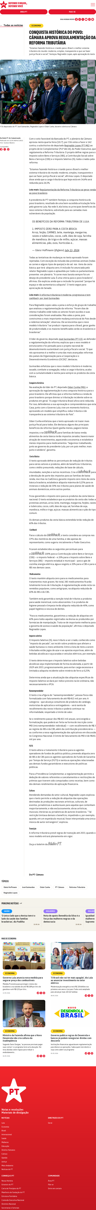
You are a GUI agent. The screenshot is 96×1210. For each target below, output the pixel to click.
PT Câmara (59, 887)
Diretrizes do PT (55, 1118)
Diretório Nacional (9, 1204)
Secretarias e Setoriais (10, 1208)
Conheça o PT (8, 1176)
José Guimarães (28, 887)
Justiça (4, 1162)
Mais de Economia (9, 938)
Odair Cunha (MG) (77, 387)
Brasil (4, 1131)
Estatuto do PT (7, 1185)
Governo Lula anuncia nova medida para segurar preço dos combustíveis (23, 979)
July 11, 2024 (72, 250)
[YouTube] (86, 19)
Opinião (4, 1158)
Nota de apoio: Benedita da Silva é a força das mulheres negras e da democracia (62, 918)
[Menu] (93, 4)
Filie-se (72, 12)
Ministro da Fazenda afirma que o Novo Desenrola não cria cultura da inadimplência (22, 1038)
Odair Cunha (45, 887)
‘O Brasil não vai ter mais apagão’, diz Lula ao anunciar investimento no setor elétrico (72, 980)
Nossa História (7, 1181)
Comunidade (54, 1176)
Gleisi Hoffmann (10, 887)
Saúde (7, 911)
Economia (9, 973)
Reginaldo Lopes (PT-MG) (77, 145)
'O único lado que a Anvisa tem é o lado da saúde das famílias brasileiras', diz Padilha (18, 918)
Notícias (6, 1118)
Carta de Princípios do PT (11, 1188)
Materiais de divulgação (15, 1112)
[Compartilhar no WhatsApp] (8, 149)
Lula (3, 1123)
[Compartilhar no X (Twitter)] (5, 149)
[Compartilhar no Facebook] (1, 149)
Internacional (7, 1135)
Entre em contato (55, 1188)
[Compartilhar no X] (41, 993)
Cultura (4, 1154)
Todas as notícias (11, 25)
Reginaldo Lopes (10, 893)
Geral (50, 1123)
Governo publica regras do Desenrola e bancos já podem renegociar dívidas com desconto (71, 1038)
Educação (5, 1146)
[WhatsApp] (89, 19)
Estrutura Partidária (9, 1196)
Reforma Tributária (77, 887)
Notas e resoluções (12, 1109)
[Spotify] (92, 19)
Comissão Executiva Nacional (13, 1200)
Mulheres (50, 911)
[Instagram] (79, 19)
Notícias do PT (7, 1169)
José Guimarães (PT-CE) (71, 339)
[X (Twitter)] (83, 19)
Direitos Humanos (8, 1150)
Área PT (23, 12)
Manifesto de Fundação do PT (13, 1192)
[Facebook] (76, 19)
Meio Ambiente (7, 1166)
